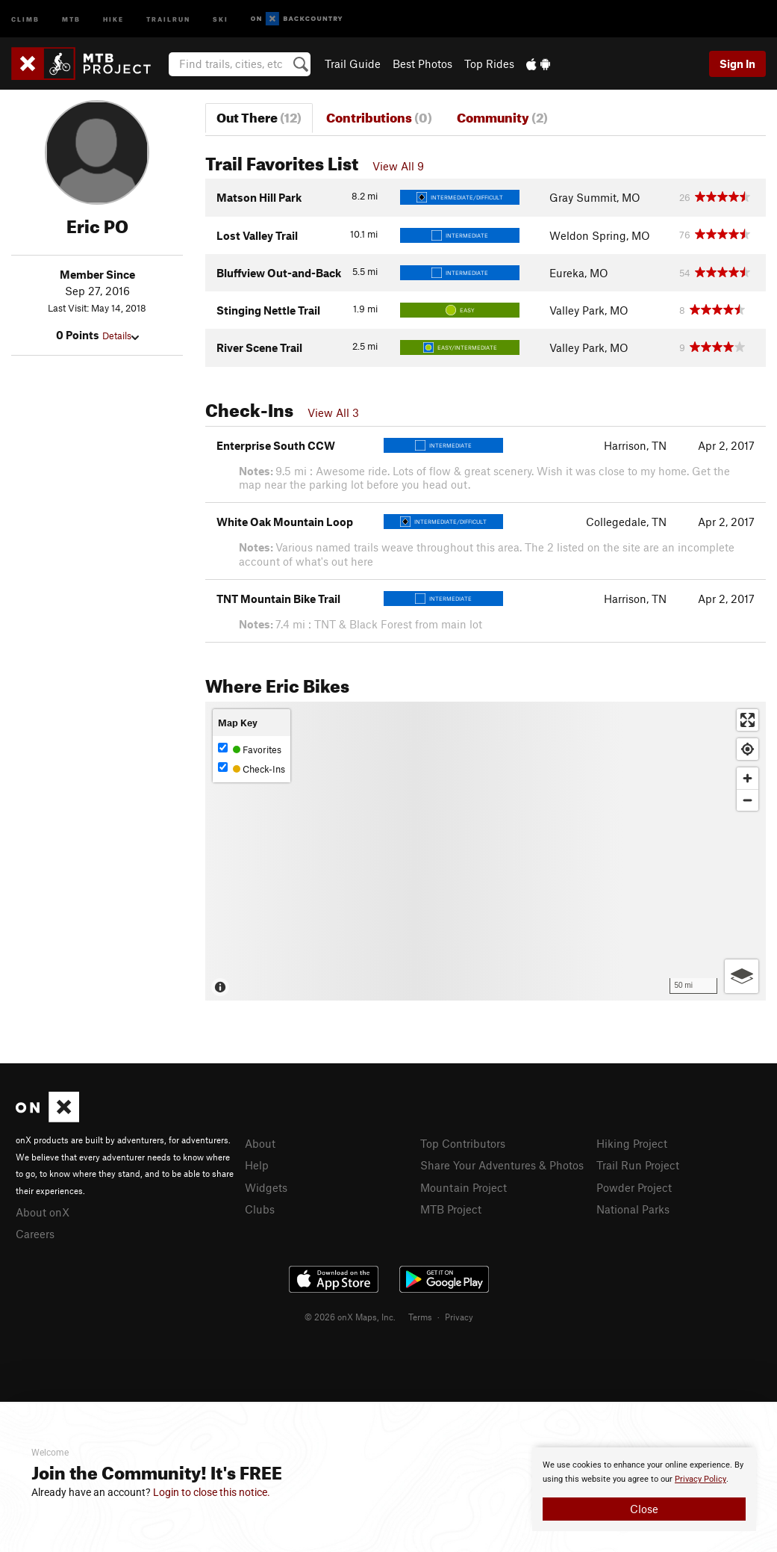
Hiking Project (631, 1143)
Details (120, 335)
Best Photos (422, 63)
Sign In (737, 63)
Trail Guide (353, 63)
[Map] (485, 851)
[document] (644, 1489)
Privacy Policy (700, 1479)
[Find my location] (747, 749)
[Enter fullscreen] (747, 720)
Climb (25, 18)
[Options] (741, 976)
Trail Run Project (637, 1165)
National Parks (633, 1209)
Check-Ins (251, 768)
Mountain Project (463, 1187)
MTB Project (450, 1209)
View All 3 (333, 412)
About (260, 1143)
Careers (35, 1233)
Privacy (459, 1316)
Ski (220, 18)
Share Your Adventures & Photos (502, 1165)
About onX (42, 1212)
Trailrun (168, 18)
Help (257, 1165)
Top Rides (489, 63)
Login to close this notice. (211, 1492)
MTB (71, 18)
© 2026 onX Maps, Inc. (350, 1316)
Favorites (249, 749)
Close (644, 1508)
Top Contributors (462, 1143)
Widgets (266, 1187)
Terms (420, 1316)
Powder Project (634, 1187)
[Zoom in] (747, 778)
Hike (113, 18)
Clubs (260, 1209)
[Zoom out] (747, 800)
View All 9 (398, 166)
